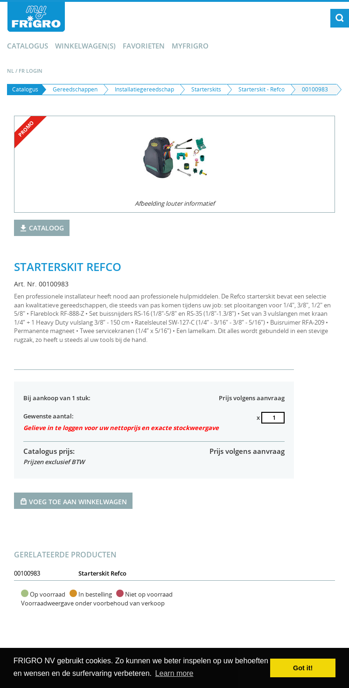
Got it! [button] (303, 668)
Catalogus (27, 45)
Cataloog (42, 228)
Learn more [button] (174, 673)
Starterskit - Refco (261, 89)
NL (10, 70)
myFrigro (190, 45)
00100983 (315, 89)
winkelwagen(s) (85, 45)
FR (22, 70)
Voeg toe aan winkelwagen (73, 501)
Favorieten (144, 45)
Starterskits (206, 89)
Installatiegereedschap (144, 89)
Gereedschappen (75, 89)
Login (34, 70)
